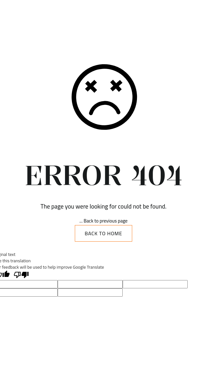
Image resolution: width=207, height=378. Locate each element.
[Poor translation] (21, 275)
